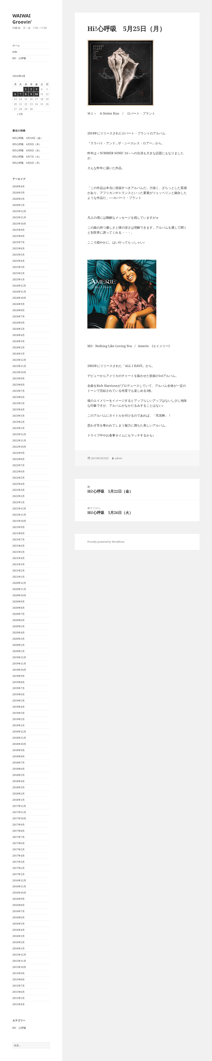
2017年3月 (18, 862)
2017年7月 (18, 837)
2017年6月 (18, 843)
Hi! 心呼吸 (19, 58)
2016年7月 (18, 911)
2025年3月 (18, 267)
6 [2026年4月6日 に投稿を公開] (15, 94)
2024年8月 (18, 310)
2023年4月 (18, 409)
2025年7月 (18, 242)
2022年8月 (18, 459)
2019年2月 (18, 719)
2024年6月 (18, 322)
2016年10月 (19, 892)
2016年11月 (19, 886)
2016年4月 (18, 930)
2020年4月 (18, 632)
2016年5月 (18, 923)
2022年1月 (18, 502)
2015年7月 (18, 985)
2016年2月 (18, 942)
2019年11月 (19, 663)
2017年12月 (19, 806)
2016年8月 (18, 905)
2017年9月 (18, 824)
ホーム (16, 45)
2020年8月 (18, 607)
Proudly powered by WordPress (105, 542)
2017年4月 (18, 855)
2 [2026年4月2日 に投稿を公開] (31, 89)
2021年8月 (18, 533)
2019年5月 (18, 700)
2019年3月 (18, 713)
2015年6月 (18, 992)
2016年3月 (18, 936)
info (14, 52)
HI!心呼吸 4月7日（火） (26, 156)
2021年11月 (19, 514)
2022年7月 (18, 465)
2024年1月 (18, 353)
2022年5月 (18, 477)
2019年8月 (18, 682)
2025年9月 (18, 230)
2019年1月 (18, 725)
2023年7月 (18, 391)
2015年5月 (18, 998)
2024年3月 (18, 341)
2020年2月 (18, 645)
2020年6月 (18, 620)
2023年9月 (18, 378)
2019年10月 (19, 669)
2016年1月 (18, 948)
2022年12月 (19, 434)
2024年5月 (18, 329)
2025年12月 (19, 211)
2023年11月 (19, 366)
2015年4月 (18, 1004)
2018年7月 (18, 762)
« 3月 (20, 114)
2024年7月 (18, 316)
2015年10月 (19, 967)
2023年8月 (18, 384)
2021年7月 (18, 539)
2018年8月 (18, 756)
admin (118, 458)
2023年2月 (18, 422)
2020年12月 (19, 583)
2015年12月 (19, 954)
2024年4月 (18, 335)
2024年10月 (19, 298)
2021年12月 (19, 508)
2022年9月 (18, 453)
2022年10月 (19, 446)
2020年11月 (19, 589)
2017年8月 (18, 831)
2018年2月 (18, 793)
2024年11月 (19, 291)
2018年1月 (18, 800)
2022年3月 (18, 490)
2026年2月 (18, 199)
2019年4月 (18, 707)
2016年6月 (18, 917)
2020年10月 (19, 595)
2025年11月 (19, 217)
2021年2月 (18, 570)
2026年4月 (18, 186)
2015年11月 (19, 961)
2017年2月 (18, 868)
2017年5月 (18, 849)
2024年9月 (18, 304)
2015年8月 (18, 979)
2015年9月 (18, 973)
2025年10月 (19, 223)
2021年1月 (18, 576)
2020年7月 (18, 614)
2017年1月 (18, 874)
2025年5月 (18, 254)
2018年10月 (19, 744)
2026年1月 (18, 205)
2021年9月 (18, 527)
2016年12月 (19, 880)
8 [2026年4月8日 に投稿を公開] (25, 94)
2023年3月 (18, 415)
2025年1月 (18, 279)
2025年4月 (18, 261)
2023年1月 (18, 428)
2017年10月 (19, 818)
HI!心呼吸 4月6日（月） (26, 163)
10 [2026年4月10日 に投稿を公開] (36, 94)
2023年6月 (18, 397)
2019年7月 (18, 688)
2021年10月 (19, 521)
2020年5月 (18, 626)
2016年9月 (18, 899)
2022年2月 (18, 496)
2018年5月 (18, 775)
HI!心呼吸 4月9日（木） (26, 144)
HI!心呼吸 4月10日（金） (27, 138)
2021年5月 (18, 552)
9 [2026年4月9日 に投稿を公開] (31, 94)
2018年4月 (18, 781)
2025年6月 (18, 248)
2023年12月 (19, 360)
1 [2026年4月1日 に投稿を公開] (25, 89)
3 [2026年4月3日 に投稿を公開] (36, 89)
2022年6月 (18, 471)
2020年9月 (18, 601)
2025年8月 (18, 236)
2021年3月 (18, 564)
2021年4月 (18, 558)
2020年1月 (18, 651)
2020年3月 (18, 638)
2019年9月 (18, 676)
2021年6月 (18, 545)
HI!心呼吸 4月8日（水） (26, 150)
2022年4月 (18, 484)
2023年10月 (19, 372)
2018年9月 (18, 750)
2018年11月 (19, 738)
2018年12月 (19, 731)
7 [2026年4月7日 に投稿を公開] (20, 94)
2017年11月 (19, 812)
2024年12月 (19, 285)
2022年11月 (19, 440)
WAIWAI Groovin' (22, 18)
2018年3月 (18, 787)
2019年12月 (19, 657)
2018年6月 (18, 769)
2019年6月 (18, 694)
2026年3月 (18, 192)
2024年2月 (18, 347)
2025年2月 (18, 273)
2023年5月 (18, 403)
